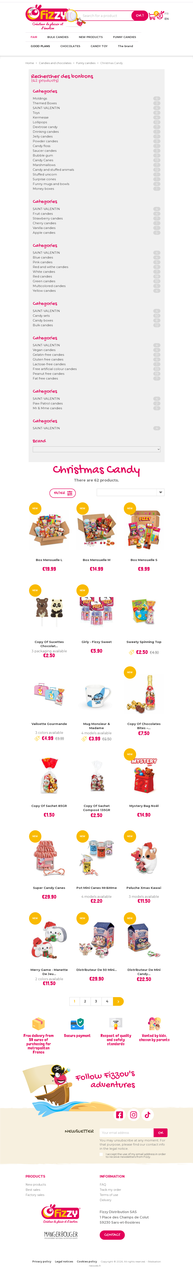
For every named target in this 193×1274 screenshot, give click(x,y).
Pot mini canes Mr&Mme (96, 888)
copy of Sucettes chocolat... (49, 644)
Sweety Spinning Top (143, 642)
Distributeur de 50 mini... (96, 970)
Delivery (105, 1200)
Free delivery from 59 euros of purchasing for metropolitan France (38, 1044)
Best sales (33, 1190)
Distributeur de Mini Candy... (143, 972)
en (167, 19)
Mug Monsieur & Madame (96, 726)
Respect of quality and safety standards (116, 1039)
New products (36, 1184)
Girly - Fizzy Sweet (97, 642)
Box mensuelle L (49, 560)
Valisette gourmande (49, 724)
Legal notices (64, 1261)
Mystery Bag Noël (144, 806)
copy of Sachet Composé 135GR (96, 808)
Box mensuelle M (96, 560)
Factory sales (35, 1195)
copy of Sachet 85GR (49, 806)
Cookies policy (87, 1261)
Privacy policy (41, 1261)
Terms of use (109, 1195)
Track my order (110, 1190)
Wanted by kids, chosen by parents (154, 1037)
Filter (59, 493)
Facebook (119, 1115)
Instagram (133, 1115)
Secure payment (77, 1035)
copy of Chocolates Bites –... (144, 726)
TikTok (148, 1115)
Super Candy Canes (49, 888)
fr (167, 13)
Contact (112, 1235)
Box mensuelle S (144, 560)
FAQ (103, 1184)
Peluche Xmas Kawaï (143, 888)
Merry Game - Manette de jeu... (49, 972)
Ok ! (140, 15)
